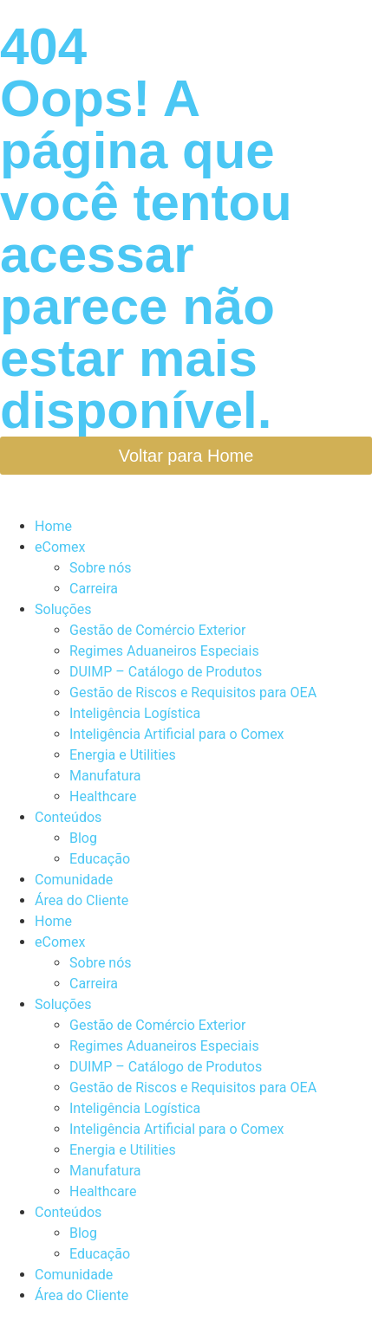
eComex (60, 547)
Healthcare (102, 796)
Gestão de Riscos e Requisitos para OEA (193, 692)
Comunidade (74, 879)
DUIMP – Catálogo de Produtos (165, 672)
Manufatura (104, 775)
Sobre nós (100, 568)
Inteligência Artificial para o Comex (176, 734)
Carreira (93, 588)
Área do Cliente (81, 900)
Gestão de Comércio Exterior (157, 630)
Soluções (63, 609)
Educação (99, 859)
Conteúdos (68, 817)
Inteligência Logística (134, 713)
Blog (83, 838)
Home (53, 526)
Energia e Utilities (122, 755)
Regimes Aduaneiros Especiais (164, 651)
